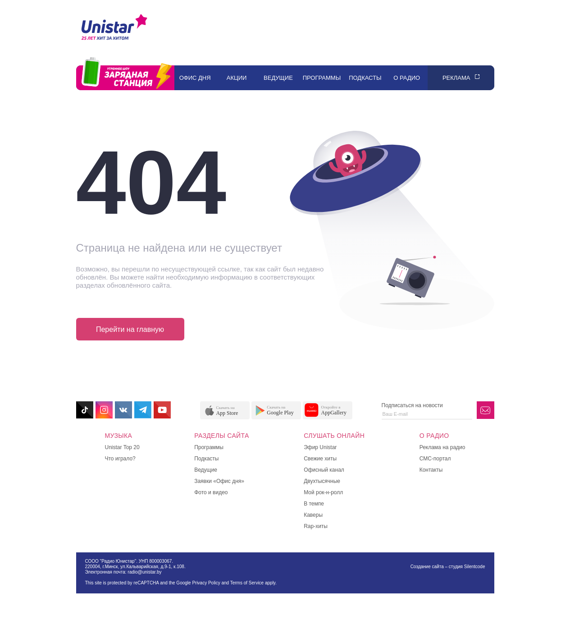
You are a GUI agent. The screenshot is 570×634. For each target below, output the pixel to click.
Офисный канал (324, 470)
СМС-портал (435, 458)
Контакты (431, 470)
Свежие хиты (320, 458)
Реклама (456, 77)
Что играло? (120, 458)
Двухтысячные (322, 481)
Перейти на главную (130, 329)
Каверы (313, 515)
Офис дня (195, 77)
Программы (322, 77)
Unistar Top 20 (122, 447)
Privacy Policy (206, 582)
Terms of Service (247, 582)
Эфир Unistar (320, 447)
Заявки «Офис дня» (219, 481)
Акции (237, 77)
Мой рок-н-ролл (323, 492)
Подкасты (365, 77)
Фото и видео (211, 492)
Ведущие (278, 77)
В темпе (314, 504)
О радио (406, 77)
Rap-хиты (316, 526)
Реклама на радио (442, 447)
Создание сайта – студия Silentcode (447, 566)
